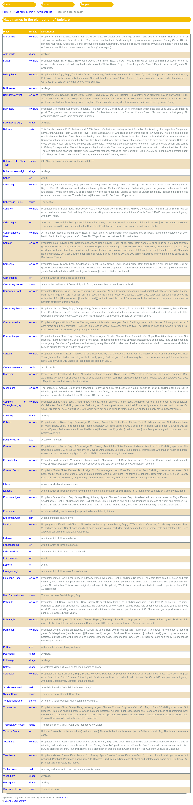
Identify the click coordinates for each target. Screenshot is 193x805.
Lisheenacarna (11, 545)
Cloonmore (9, 388)
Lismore (7, 564)
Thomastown (10, 707)
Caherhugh (9, 184)
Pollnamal (8, 629)
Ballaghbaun (10, 74)
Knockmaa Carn (12, 518)
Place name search (23, 12)
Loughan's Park (11, 578)
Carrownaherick (11, 322)
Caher (6, 178)
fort (30, 178)
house (32, 202)
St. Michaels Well (12, 687)
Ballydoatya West (12, 95)
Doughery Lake (11, 439)
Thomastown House (14, 724)
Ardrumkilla (9, 36)
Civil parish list (44, 12)
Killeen (6, 484)
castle (32, 367)
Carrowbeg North (12, 291)
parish (32, 129)
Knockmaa (9, 511)
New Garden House (13, 595)
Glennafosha (10, 460)
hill (30, 511)
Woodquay (9, 776)
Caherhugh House (13, 202)
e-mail (63, 797)
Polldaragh (9, 619)
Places (46, 4)
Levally (7, 524)
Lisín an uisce (10, 558)
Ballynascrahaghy (12, 122)
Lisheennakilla (10, 551)
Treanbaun (9, 755)
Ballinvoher (9, 88)
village (32, 54)
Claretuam (8, 374)
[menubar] (60, 4)
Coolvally (8, 415)
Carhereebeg (10, 278)
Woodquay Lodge (12, 789)
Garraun (7, 446)
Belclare (7, 129)
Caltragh (7, 243)
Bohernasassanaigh (13, 171)
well (31, 687)
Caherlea (8, 208)
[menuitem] (21, 4)
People (84, 4)
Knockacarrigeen (12, 497)
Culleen (7, 422)
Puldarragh (9, 660)
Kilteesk (7, 490)
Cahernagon (9, 222)
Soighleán (8, 673)
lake (31, 439)
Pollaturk (8, 602)
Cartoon (7, 353)
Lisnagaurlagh (10, 571)
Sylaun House (10, 694)
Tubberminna (10, 769)
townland (33, 36)
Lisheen (7, 538)
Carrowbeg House (13, 284)
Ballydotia (8, 109)
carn (31, 518)
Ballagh (7, 60)
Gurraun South (11, 470)
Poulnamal (9, 654)
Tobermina (8, 741)
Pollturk (7, 647)
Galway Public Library (15, 801)
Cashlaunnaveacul (13, 367)
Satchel (7, 667)
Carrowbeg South (12, 308)
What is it (34, 31)
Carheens (8, 264)
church (32, 161)
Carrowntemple (11, 336)
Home (6, 4)
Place (6, 31)
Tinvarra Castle (11, 731)
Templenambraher (13, 700)
